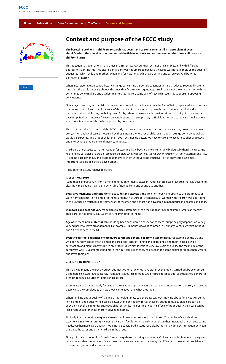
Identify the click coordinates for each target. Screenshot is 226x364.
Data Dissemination (70, 23)
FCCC (23, 7)
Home (27, 23)
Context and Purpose (118, 23)
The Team (94, 23)
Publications (44, 23)
